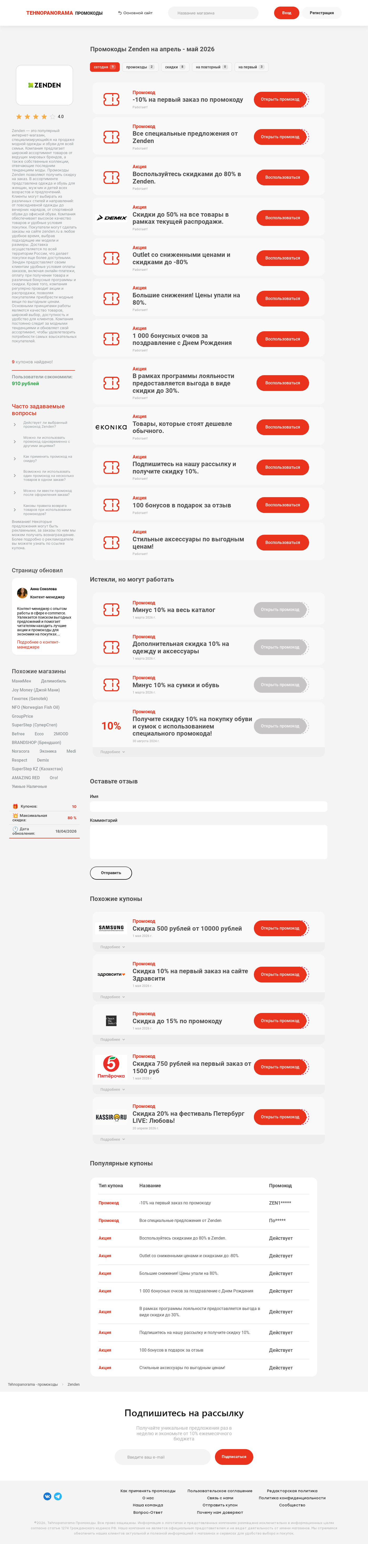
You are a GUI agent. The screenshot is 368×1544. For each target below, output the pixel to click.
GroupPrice (22, 716)
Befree (18, 734)
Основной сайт (135, 13)
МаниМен (21, 681)
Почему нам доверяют (220, 1512)
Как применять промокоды (147, 1491)
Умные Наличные (29, 786)
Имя (94, 796)
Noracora (20, 751)
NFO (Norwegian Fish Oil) (36, 707)
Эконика (48, 751)
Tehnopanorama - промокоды (33, 1384)
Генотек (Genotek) (30, 698)
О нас (148, 1498)
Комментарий (103, 820)
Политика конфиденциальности (292, 1498)
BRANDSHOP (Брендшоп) (36, 742)
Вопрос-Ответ (148, 1512)
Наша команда (148, 1505)
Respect (19, 760)
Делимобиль (53, 681)
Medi (71, 751)
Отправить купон (220, 1505)
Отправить (111, 872)
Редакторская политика (292, 1491)
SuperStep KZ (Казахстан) (37, 769)
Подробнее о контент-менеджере (38, 644)
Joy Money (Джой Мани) (36, 690)
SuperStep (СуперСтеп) (34, 725)
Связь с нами (220, 1498)
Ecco (39, 734)
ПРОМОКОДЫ (64, 13)
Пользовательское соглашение (220, 1491)
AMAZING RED (26, 778)
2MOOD (61, 734)
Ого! (54, 778)
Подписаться (234, 1456)
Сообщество (292, 1505)
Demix (43, 760)
